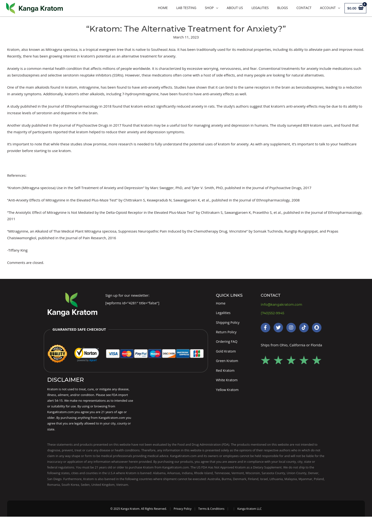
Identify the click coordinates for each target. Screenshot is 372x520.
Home (163, 7)
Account (328, 7)
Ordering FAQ (227, 343)
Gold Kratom (226, 353)
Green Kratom (227, 363)
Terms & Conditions (211, 512)
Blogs (282, 7)
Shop (209, 7)
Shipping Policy (228, 323)
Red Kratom (226, 373)
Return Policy (227, 333)
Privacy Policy (182, 512)
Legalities (260, 7)
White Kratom (227, 383)
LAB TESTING (186, 7)
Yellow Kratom (228, 392)
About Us (235, 7)
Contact (303, 7)
